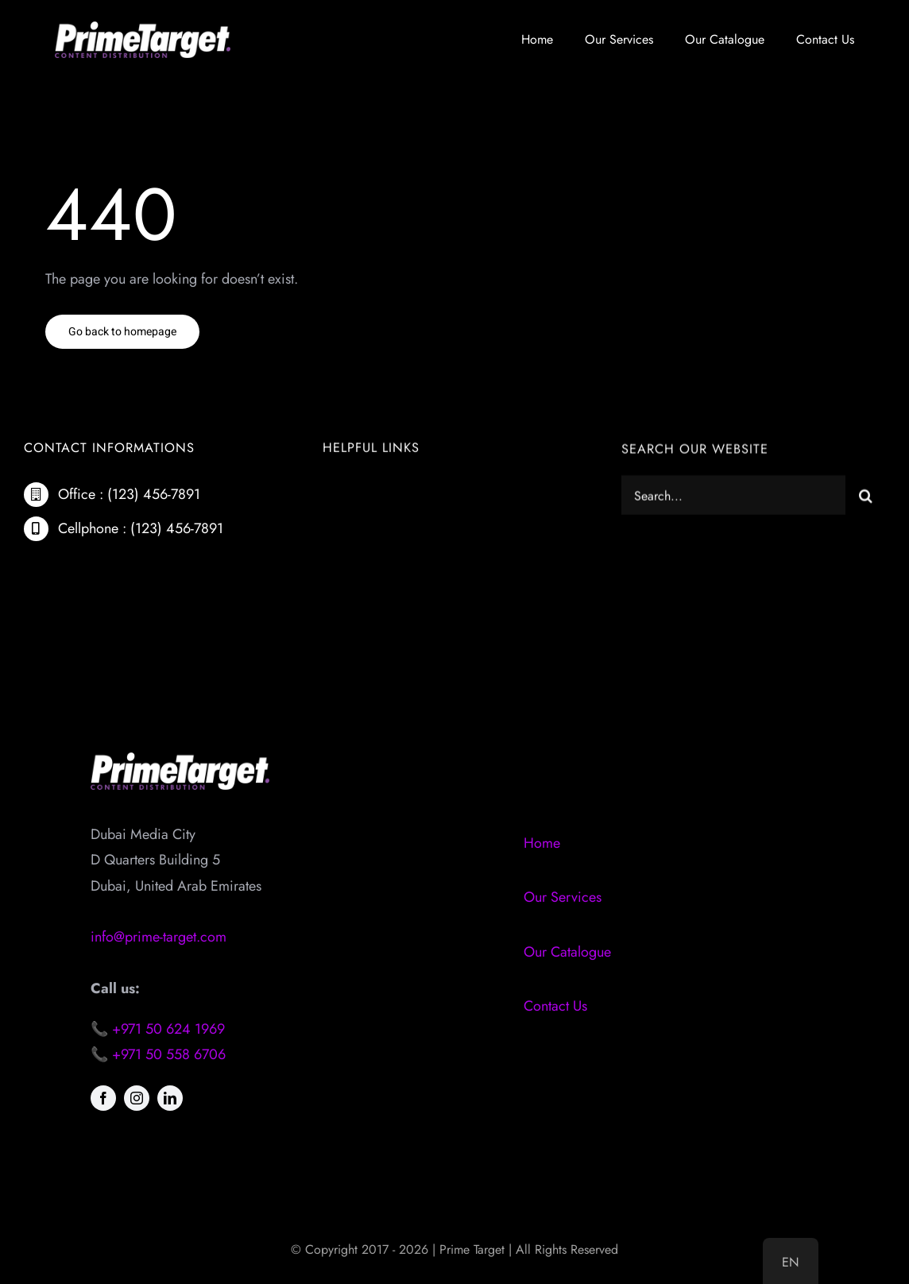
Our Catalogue (567, 952)
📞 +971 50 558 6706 (158, 1054)
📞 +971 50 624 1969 (158, 1029)
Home (542, 843)
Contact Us (555, 1006)
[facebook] (103, 1098)
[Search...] (733, 497)
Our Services (562, 897)
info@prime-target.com (158, 936)
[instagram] (136, 1098)
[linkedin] (170, 1098)
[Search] (865, 497)
